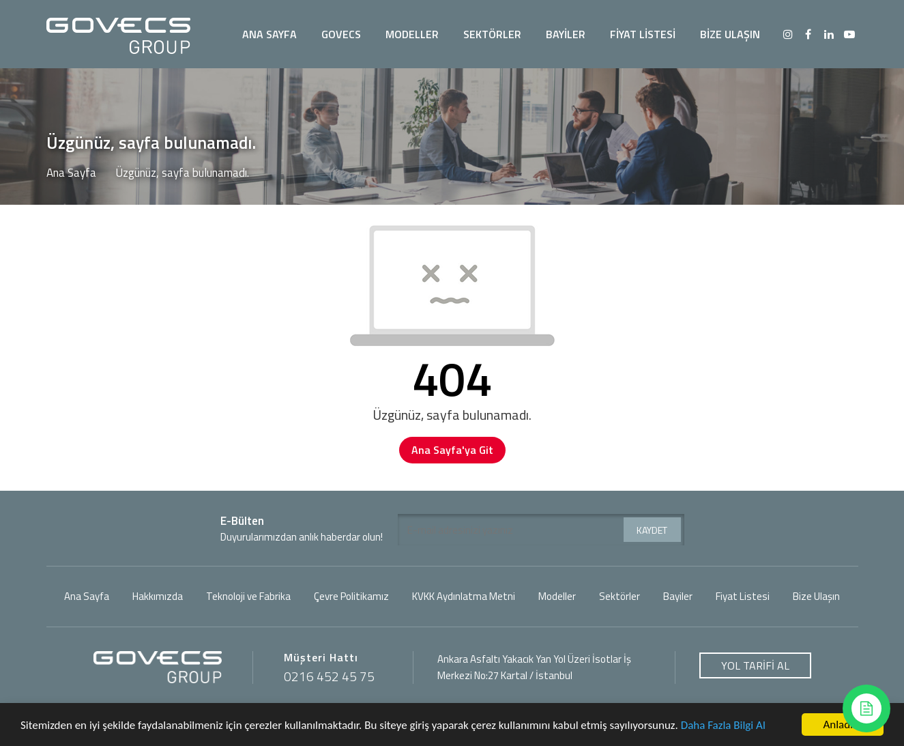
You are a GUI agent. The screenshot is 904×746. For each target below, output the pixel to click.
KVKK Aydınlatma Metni (463, 596)
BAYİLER (565, 34)
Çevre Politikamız (351, 596)
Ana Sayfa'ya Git (452, 450)
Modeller (557, 596)
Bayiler (677, 596)
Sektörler (619, 596)
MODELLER (412, 34)
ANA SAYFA (269, 34)
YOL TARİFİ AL (755, 665)
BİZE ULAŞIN (730, 34)
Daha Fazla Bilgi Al (723, 726)
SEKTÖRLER (492, 34)
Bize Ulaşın (816, 596)
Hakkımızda (157, 596)
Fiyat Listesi (743, 596)
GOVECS (341, 34)
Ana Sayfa (71, 173)
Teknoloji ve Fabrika (248, 596)
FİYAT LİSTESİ (642, 34)
